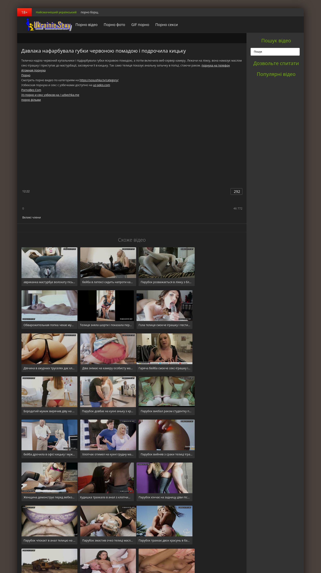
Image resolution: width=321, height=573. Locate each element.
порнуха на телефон (216, 65)
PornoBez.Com (31, 90)
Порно (25, 75)
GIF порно (136, 24)
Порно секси (162, 24)
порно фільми (31, 100)
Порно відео (82, 24)
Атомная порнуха (33, 70)
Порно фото (110, 24)
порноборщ (42, 24)
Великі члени (31, 217)
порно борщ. (90, 12)
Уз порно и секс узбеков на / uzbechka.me (50, 95)
